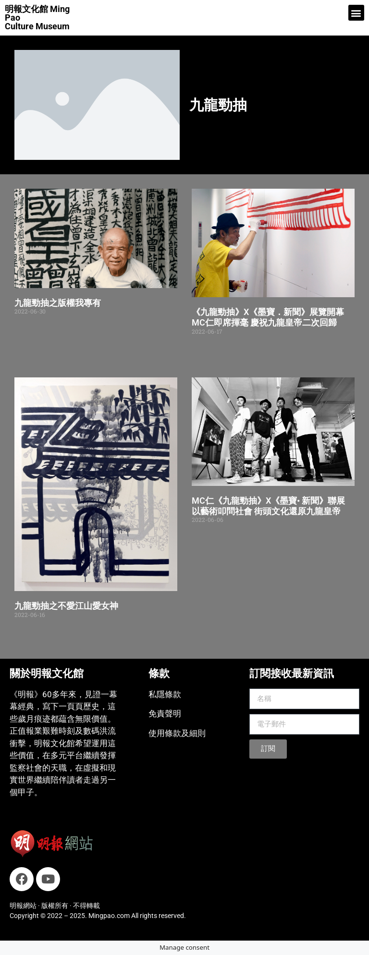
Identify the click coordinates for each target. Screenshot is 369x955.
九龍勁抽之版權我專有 (57, 303)
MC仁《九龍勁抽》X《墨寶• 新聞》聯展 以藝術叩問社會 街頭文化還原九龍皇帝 (268, 506)
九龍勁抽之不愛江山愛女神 (66, 606)
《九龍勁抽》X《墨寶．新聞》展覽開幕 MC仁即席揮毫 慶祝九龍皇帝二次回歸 (268, 317)
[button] (356, 13)
